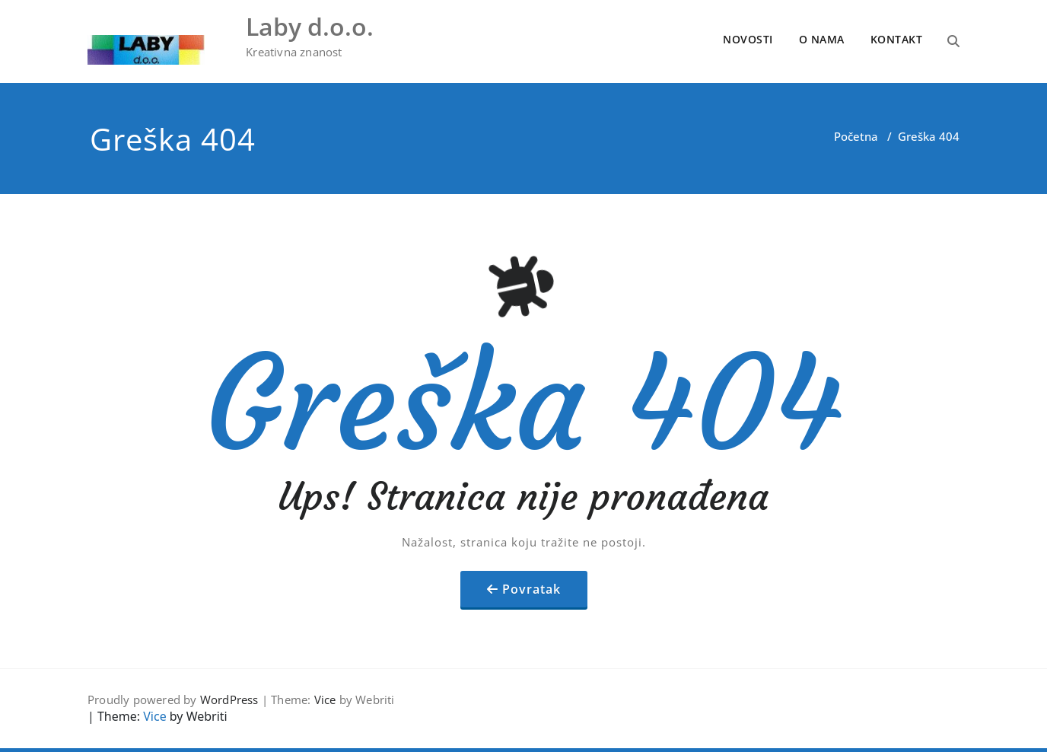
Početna (856, 136)
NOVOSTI (748, 39)
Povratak (531, 589)
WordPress (229, 699)
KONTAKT (896, 39)
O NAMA (822, 39)
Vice (325, 699)
